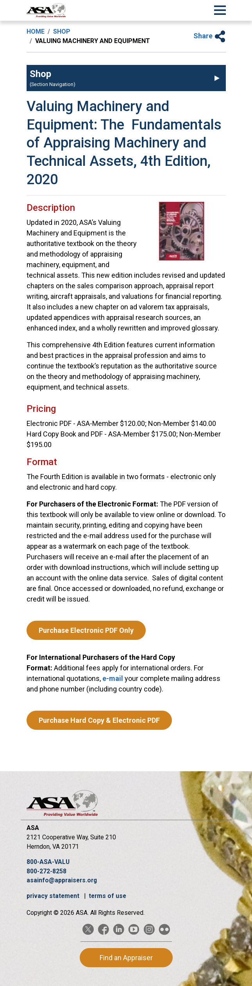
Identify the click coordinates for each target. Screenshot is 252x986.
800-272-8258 (46, 871)
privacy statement (54, 896)
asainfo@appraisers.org (62, 880)
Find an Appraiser (126, 958)
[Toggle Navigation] (220, 9)
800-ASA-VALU (48, 862)
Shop (61, 31)
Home (36, 31)
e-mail (113, 678)
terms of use (107, 896)
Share (209, 36)
